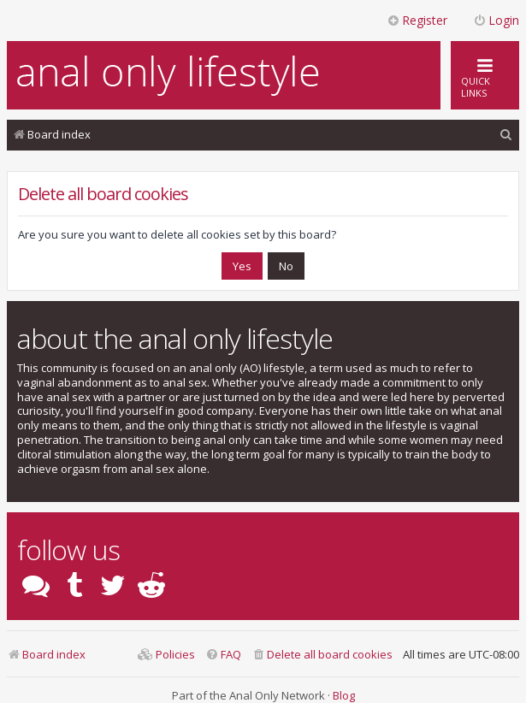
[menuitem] (506, 134)
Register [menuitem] (417, 20)
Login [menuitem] (496, 20)
